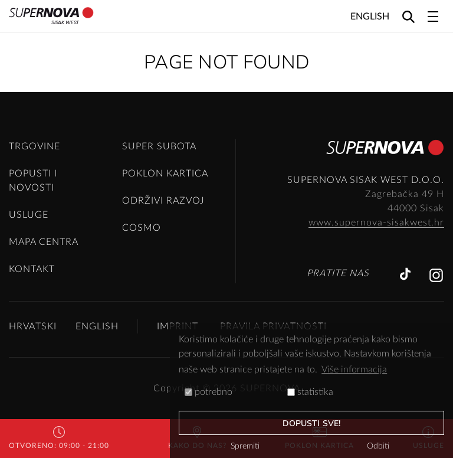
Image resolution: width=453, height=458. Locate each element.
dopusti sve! (311, 423)
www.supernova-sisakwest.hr (376, 222)
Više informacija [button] (354, 369)
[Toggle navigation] (433, 16)
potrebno (208, 392)
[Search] (408, 16)
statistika (310, 392)
